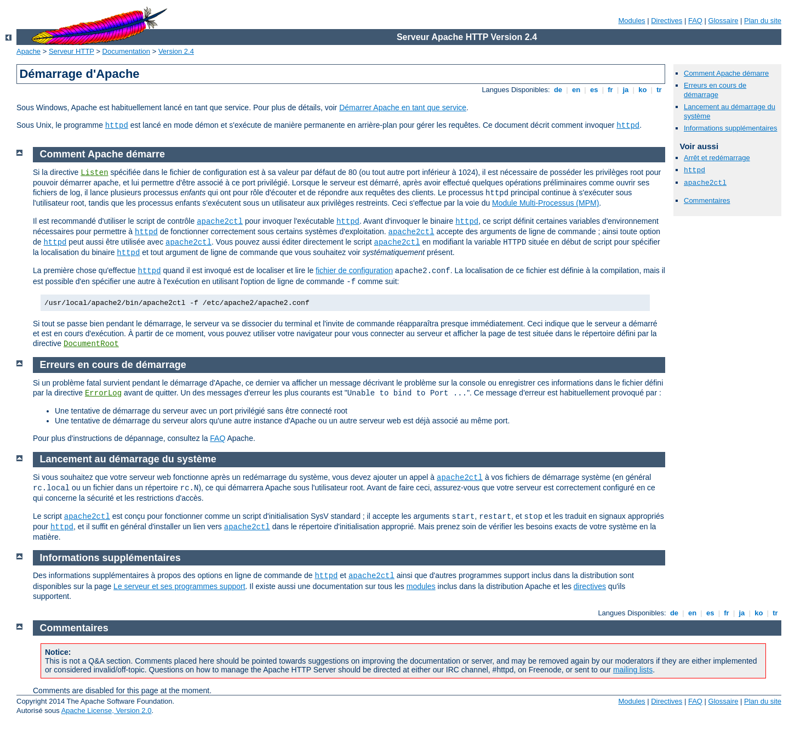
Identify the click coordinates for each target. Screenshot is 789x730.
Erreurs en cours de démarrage (715, 90)
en (576, 90)
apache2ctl (705, 183)
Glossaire (723, 20)
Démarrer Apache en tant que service (402, 107)
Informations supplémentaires (730, 128)
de (558, 90)
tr (659, 90)
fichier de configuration (354, 270)
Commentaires (707, 200)
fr (610, 90)
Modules (631, 20)
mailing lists (633, 669)
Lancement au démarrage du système (128, 459)
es (594, 90)
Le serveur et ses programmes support (179, 586)
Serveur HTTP (71, 51)
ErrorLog (103, 393)
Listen (94, 172)
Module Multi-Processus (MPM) (545, 203)
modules (421, 586)
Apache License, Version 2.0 (106, 710)
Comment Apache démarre (726, 73)
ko (643, 90)
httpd (116, 125)
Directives (666, 20)
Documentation (126, 51)
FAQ (695, 20)
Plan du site (762, 20)
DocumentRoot (91, 343)
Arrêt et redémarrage (717, 158)
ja (626, 90)
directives (590, 586)
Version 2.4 (176, 51)
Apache (28, 51)
